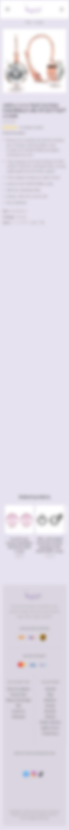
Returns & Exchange (18, 700)
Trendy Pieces (50, 733)
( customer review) (31, 127)
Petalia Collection (50, 722)
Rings (50, 694)
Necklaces (50, 700)
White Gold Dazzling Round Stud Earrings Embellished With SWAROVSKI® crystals (49, 545)
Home (28, 22)
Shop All (50, 689)
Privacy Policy (18, 694)
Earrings (39, 22)
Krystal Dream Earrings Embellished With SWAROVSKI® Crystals (19, 545)
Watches (50, 716)
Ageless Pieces (50, 727)
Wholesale (18, 716)
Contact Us (18, 711)
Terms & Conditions (18, 689)
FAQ (18, 705)
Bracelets (50, 711)
